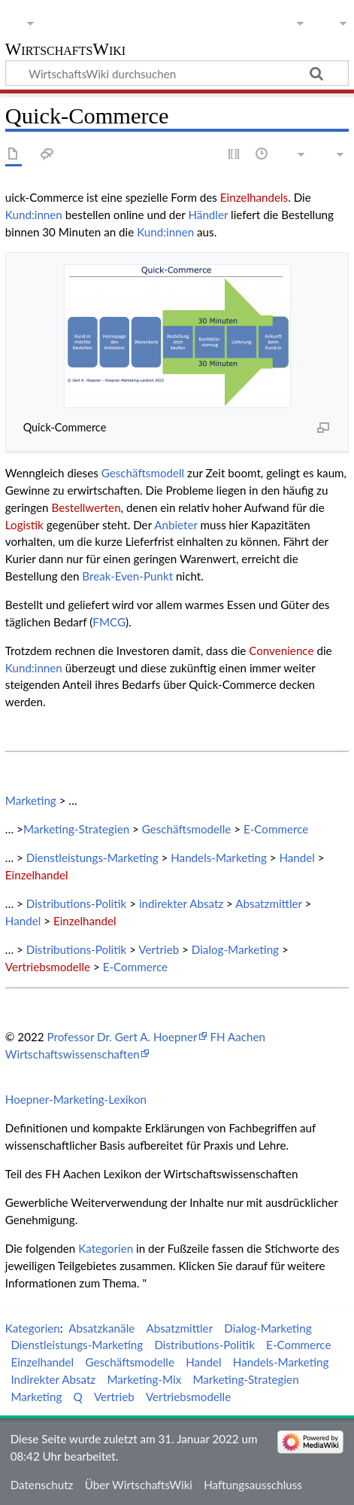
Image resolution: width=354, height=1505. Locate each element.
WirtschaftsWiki (65, 51)
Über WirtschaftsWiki (138, 1484)
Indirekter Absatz (53, 1379)
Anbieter (175, 525)
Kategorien (105, 1248)
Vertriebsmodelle (47, 966)
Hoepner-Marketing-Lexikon (76, 1099)
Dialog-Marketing (235, 949)
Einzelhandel (36, 875)
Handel (297, 857)
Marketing (30, 800)
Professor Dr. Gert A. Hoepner (122, 1036)
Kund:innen (33, 214)
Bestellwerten (85, 507)
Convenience (281, 650)
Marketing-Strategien (76, 829)
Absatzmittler (268, 903)
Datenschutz (42, 1484)
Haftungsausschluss (253, 1484)
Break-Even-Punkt (127, 576)
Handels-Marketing (219, 857)
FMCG (109, 622)
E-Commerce (276, 829)
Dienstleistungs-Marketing (92, 857)
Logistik (24, 525)
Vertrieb (158, 949)
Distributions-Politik (76, 903)
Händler (208, 214)
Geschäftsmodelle (186, 829)
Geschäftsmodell (143, 473)
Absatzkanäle (101, 1328)
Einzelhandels (254, 197)
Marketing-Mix (144, 1379)
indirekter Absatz (181, 903)
